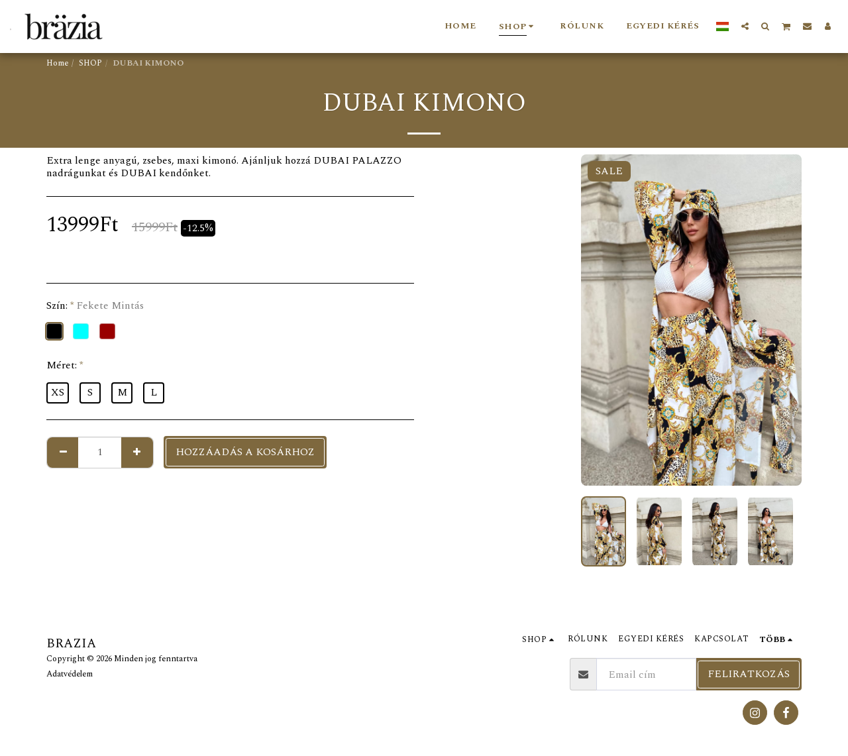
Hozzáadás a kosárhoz (245, 452)
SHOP (90, 63)
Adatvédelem (69, 674)
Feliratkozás (749, 674)
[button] (745, 25)
